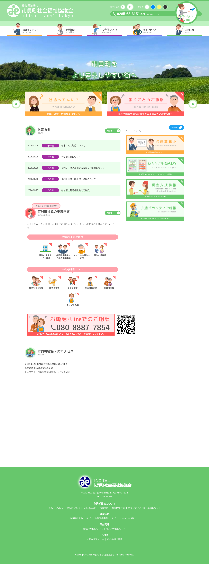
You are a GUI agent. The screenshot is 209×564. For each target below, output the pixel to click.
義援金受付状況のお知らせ (155, 197)
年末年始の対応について (73, 145)
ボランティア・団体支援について (144, 507)
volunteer (147, 32)
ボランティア (149, 29)
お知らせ (189, 29)
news (187, 32)
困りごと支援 (72, 305)
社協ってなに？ (30, 29)
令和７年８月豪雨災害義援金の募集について (83, 168)
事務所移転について (71, 156)
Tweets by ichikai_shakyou (134, 131)
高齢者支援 (109, 288)
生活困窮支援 (91, 288)
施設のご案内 (73, 507)
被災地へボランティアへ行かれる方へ (155, 219)
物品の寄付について (116, 528)
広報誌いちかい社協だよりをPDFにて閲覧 (155, 174)
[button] (192, 104)
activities (70, 32)
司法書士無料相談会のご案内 (75, 190)
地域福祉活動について (80, 518)
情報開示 (104, 507)
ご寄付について (110, 29)
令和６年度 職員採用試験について (78, 179)
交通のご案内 (89, 507)
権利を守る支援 (36, 288)
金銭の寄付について (93, 528)
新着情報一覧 (118, 507)
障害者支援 (54, 288)
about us (27, 32)
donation (106, 32)
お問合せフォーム (95, 539)
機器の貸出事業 (114, 539)
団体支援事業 (100, 255)
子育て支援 (72, 288)
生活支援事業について (106, 518)
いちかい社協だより (129, 518)
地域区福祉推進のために (155, 152)
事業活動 (70, 29)
